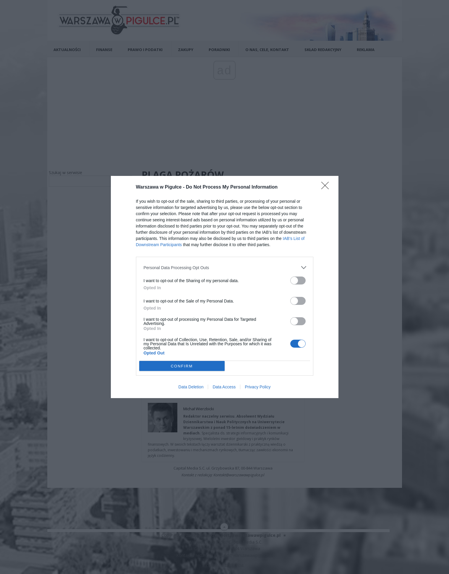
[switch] (298, 280)
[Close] (327, 187)
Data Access (224, 387)
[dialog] (224, 287)
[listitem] (225, 267)
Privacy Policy (257, 387)
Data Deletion (191, 387)
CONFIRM (182, 366)
